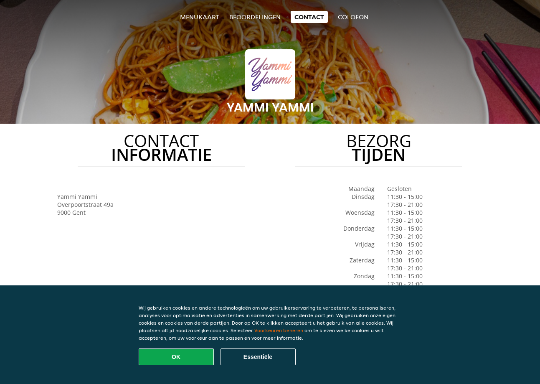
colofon (353, 17)
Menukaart (199, 17)
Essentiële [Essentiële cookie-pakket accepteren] (257, 356)
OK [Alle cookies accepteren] (176, 356)
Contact (309, 17)
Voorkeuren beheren (278, 330)
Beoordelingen (255, 17)
